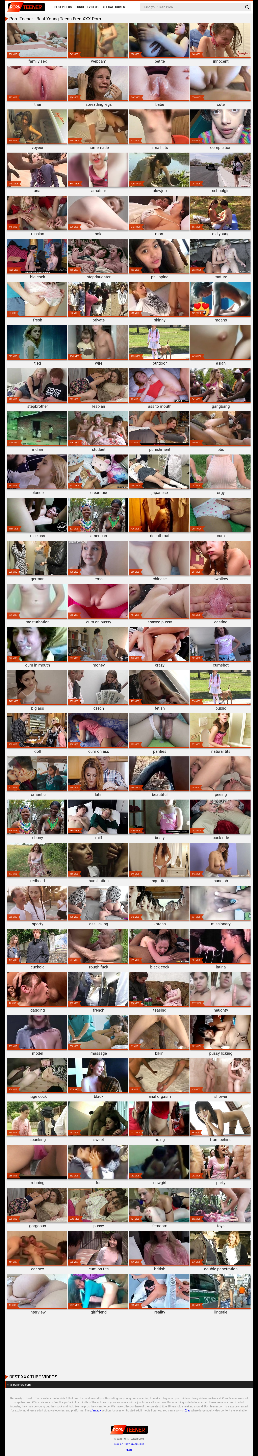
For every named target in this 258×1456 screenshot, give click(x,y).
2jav (187, 1410)
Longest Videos (87, 7)
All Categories (114, 7)
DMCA (129, 1450)
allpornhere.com (20, 1384)
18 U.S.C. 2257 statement (129, 1444)
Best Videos (63, 7)
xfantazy (95, 1410)
